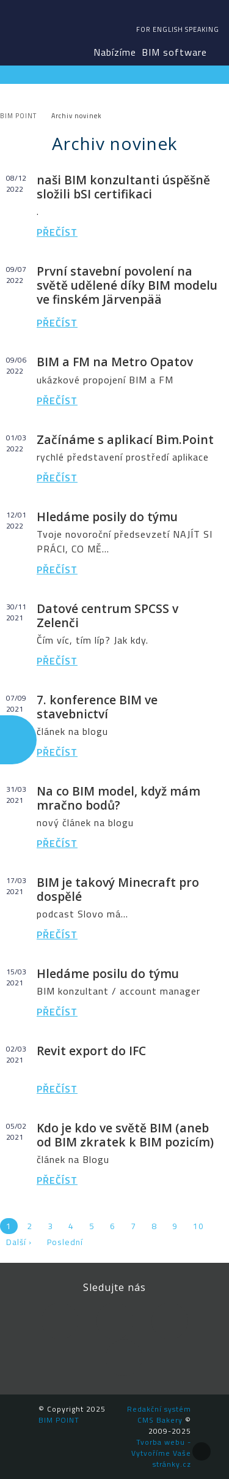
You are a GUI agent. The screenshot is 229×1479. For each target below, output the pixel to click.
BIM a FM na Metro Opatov (115, 362)
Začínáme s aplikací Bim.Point (125, 439)
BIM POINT (34, 30)
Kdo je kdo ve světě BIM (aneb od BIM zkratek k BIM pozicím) (125, 1135)
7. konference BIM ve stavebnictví (97, 707)
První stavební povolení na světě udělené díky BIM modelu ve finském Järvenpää (127, 285)
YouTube (169, 1321)
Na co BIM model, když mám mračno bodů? (118, 798)
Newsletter (124, 1357)
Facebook (60, 1321)
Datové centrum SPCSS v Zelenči (107, 615)
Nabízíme (114, 52)
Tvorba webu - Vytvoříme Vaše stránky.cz (161, 1453)
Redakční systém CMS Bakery (159, 1414)
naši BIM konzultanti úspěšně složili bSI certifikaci (123, 187)
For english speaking (177, 29)
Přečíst (57, 232)
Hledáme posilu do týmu (108, 973)
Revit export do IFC (91, 1051)
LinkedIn (114, 1321)
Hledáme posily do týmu (107, 517)
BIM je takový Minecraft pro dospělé (118, 889)
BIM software (174, 52)
